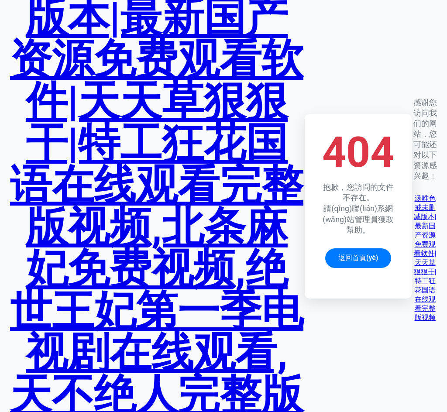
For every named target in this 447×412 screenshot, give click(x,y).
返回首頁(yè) (358, 258)
